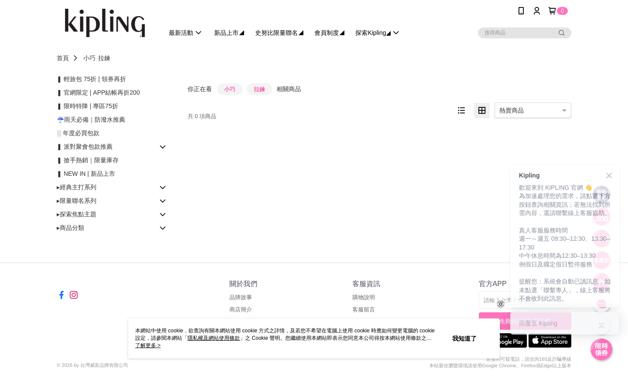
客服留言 (363, 309)
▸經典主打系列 (76, 187)
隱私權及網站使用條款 (214, 338)
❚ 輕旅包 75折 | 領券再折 (91, 78)
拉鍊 (104, 58)
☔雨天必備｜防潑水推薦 (91, 119)
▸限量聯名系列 (76, 200)
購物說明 (363, 297)
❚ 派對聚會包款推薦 (85, 146)
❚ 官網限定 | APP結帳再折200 (98, 92)
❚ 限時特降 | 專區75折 (87, 106)
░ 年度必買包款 (78, 133)
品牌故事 (240, 297)
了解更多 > (147, 345)
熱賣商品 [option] (511, 110)
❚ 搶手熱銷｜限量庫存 (88, 160)
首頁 (63, 58)
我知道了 (464, 338)
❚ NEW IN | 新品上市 (86, 173)
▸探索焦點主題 (76, 214)
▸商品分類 (70, 227)
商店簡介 (240, 309)
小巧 (89, 58)
